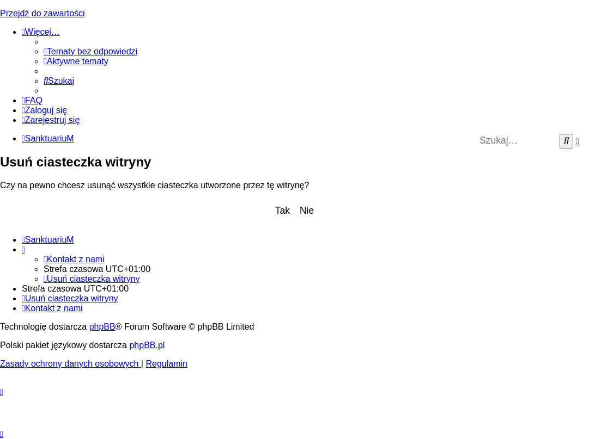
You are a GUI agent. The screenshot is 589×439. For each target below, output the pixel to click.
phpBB (102, 326)
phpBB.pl (147, 345)
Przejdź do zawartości (42, 13)
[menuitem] (90, 51)
